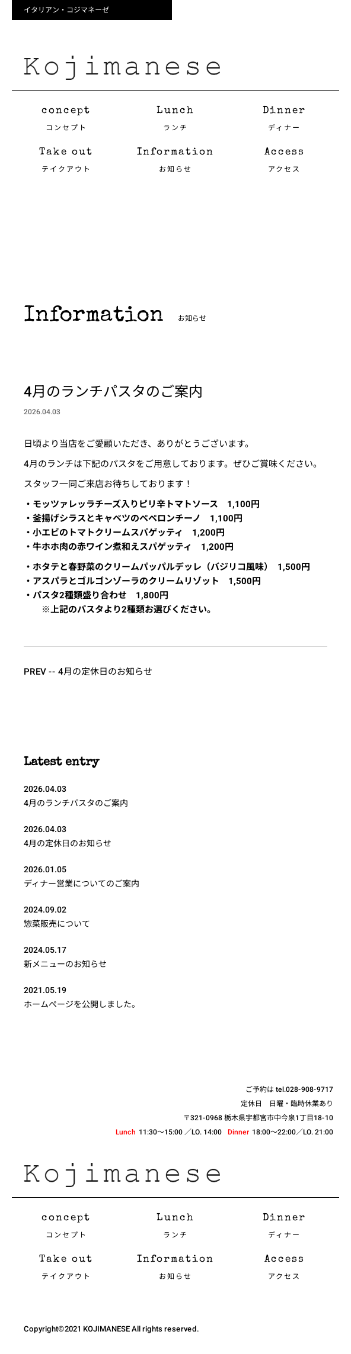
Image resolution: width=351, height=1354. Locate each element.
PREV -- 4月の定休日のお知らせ (88, 671)
